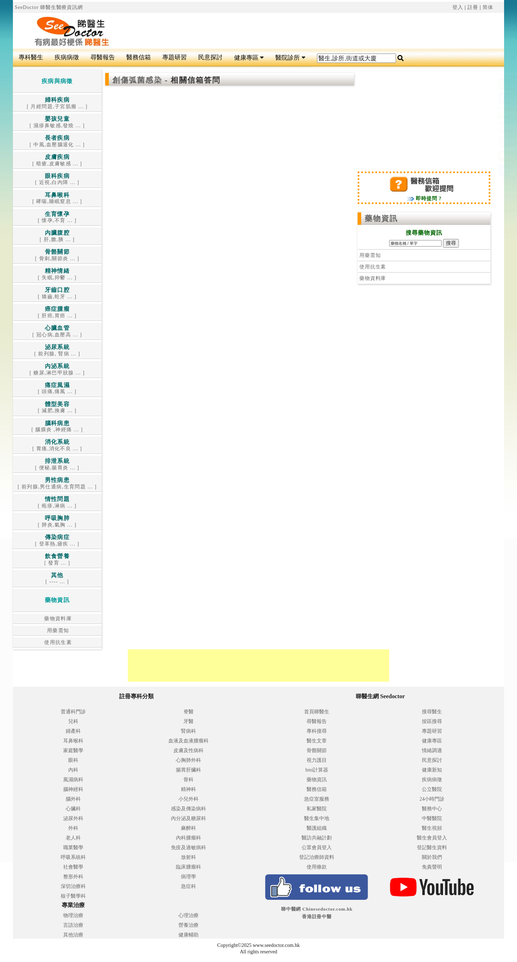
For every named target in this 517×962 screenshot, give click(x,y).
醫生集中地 (316, 818)
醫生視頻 (432, 828)
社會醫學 (73, 867)
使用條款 (317, 867)
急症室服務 (316, 799)
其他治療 (73, 935)
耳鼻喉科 (73, 741)
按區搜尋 (432, 721)
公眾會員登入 (317, 847)
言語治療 (73, 925)
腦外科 (73, 799)
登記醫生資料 (432, 847)
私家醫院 (317, 808)
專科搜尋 (317, 731)
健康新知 (432, 770)
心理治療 (188, 915)
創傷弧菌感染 (138, 80)
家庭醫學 (73, 750)
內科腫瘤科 (188, 838)
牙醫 (188, 721)
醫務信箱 (138, 57)
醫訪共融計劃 (317, 838)
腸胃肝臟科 (188, 770)
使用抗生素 (57, 642)
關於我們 (432, 857)
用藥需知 (57, 630)
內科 (73, 770)
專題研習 (174, 57)
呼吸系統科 (73, 857)
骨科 (188, 779)
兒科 (73, 721)
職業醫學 (73, 847)
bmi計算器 (317, 770)
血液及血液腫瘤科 (188, 741)
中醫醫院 (432, 818)
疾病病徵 (67, 57)
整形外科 (73, 876)
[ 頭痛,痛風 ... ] (57, 389)
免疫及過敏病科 (188, 847)
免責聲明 (432, 867)
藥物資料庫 (57, 618)
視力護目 (317, 760)
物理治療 (73, 915)
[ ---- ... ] (57, 579)
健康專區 (249, 57)
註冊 (472, 7)
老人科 (73, 838)
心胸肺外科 (188, 760)
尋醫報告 (102, 57)
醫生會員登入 (432, 838)
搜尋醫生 (432, 711)
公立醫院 (432, 789)
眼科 (73, 760)
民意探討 (210, 57)
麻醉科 (188, 828)
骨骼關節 (317, 750)
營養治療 (188, 925)
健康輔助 (188, 935)
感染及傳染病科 (188, 808)
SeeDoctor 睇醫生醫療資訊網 (49, 7)
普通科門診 (73, 711)
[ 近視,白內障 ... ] (57, 179)
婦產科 (73, 731)
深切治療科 (73, 886)
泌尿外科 (73, 818)
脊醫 (188, 711)
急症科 (188, 886)
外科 (73, 828)
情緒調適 (432, 750)
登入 (457, 7)
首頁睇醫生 (316, 711)
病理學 (188, 876)
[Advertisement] (299, 31)
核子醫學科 (73, 896)
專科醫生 (31, 57)
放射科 (188, 857)
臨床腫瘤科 (188, 867)
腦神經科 (73, 789)
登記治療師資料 (316, 857)
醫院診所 (290, 57)
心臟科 (73, 808)
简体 (488, 7)
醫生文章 (317, 741)
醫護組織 (317, 828)
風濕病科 (73, 779)
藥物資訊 (381, 218)
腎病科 (188, 731)
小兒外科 (188, 799)
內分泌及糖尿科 (188, 818)
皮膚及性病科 (188, 750)
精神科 (188, 789)
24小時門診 (431, 799)
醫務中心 (432, 808)
